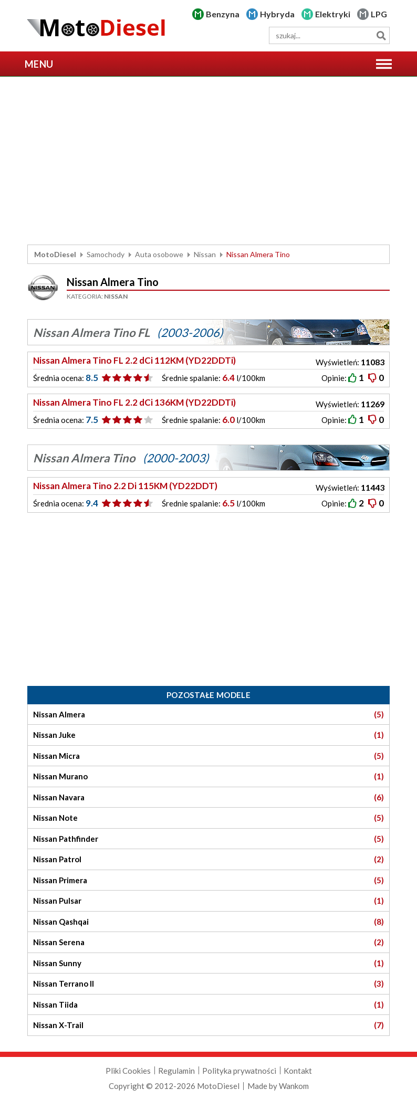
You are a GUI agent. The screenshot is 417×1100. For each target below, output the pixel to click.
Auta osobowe (159, 254)
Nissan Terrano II (208, 984)
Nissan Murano (208, 776)
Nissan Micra (208, 756)
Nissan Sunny (208, 963)
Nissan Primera (208, 880)
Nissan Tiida (208, 1005)
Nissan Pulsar (208, 901)
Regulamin (176, 1070)
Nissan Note (208, 818)
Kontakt (298, 1070)
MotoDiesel (55, 254)
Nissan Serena (208, 942)
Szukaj (381, 35)
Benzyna (222, 14)
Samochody (105, 254)
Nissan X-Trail (208, 1025)
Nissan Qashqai (208, 922)
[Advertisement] (208, 160)
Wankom (294, 1086)
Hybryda (277, 14)
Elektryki (332, 14)
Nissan (205, 254)
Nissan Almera (208, 714)
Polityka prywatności (239, 1070)
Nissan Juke (208, 735)
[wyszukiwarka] (329, 35)
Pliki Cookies (128, 1070)
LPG (379, 14)
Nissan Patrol (208, 859)
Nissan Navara (208, 797)
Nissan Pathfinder (208, 839)
